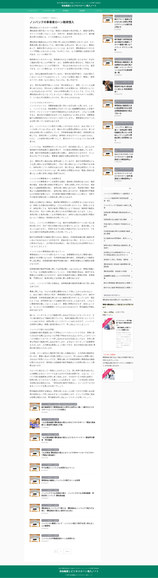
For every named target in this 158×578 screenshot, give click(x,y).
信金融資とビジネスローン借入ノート (79, 6)
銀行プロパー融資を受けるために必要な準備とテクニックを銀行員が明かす (123, 21)
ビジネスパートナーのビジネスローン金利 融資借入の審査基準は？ (123, 150)
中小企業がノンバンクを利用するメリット (57, 469)
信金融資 (82, 10)
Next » (67, 554)
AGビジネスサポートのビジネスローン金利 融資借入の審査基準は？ (123, 132)
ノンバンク (98, 10)
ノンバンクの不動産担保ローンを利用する (57, 542)
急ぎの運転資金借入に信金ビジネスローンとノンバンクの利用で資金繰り (79, 568)
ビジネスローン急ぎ (49, 10)
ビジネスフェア (32, 10)
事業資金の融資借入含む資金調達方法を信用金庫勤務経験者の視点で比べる (123, 93)
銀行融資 (65, 10)
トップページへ (115, 10)
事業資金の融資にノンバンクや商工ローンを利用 (59, 482)
